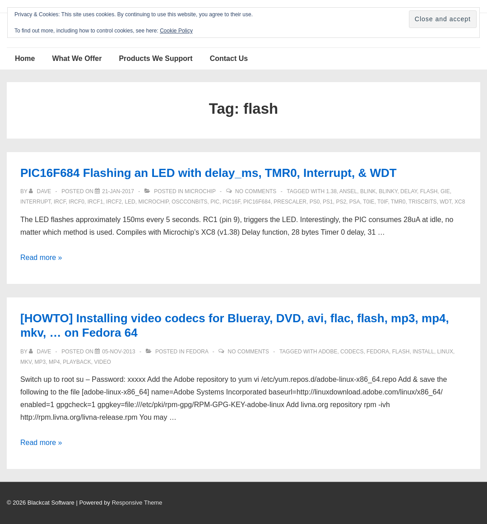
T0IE (368, 202)
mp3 (40, 362)
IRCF (60, 202)
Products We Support (155, 58)
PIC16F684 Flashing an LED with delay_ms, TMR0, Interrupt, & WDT (208, 173)
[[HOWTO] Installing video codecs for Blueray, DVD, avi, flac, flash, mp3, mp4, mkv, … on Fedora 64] (118, 351)
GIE (445, 191)
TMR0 (398, 202)
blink (368, 191)
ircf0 (76, 202)
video (102, 362)
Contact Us (229, 58)
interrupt (35, 202)
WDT (445, 202)
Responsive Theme (137, 502)
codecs (351, 351)
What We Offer (77, 58)
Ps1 (328, 202)
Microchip (200, 191)
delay (408, 191)
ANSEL (348, 191)
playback (77, 362)
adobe (327, 351)
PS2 (341, 202)
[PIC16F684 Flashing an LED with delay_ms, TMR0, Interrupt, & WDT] (118, 191)
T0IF (382, 202)
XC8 (460, 202)
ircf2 (114, 202)
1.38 (331, 191)
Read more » (41, 257)
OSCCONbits (189, 202)
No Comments (255, 191)
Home (25, 58)
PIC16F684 (257, 202)
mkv (26, 362)
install (423, 351)
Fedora (197, 351)
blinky (388, 191)
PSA (354, 202)
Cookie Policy (176, 31)
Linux (445, 351)
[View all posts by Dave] (40, 191)
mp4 (54, 362)
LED (130, 202)
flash (429, 191)
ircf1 (95, 202)
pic (214, 202)
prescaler (290, 202)
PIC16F (231, 202)
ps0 (315, 202)
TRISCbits (422, 202)
